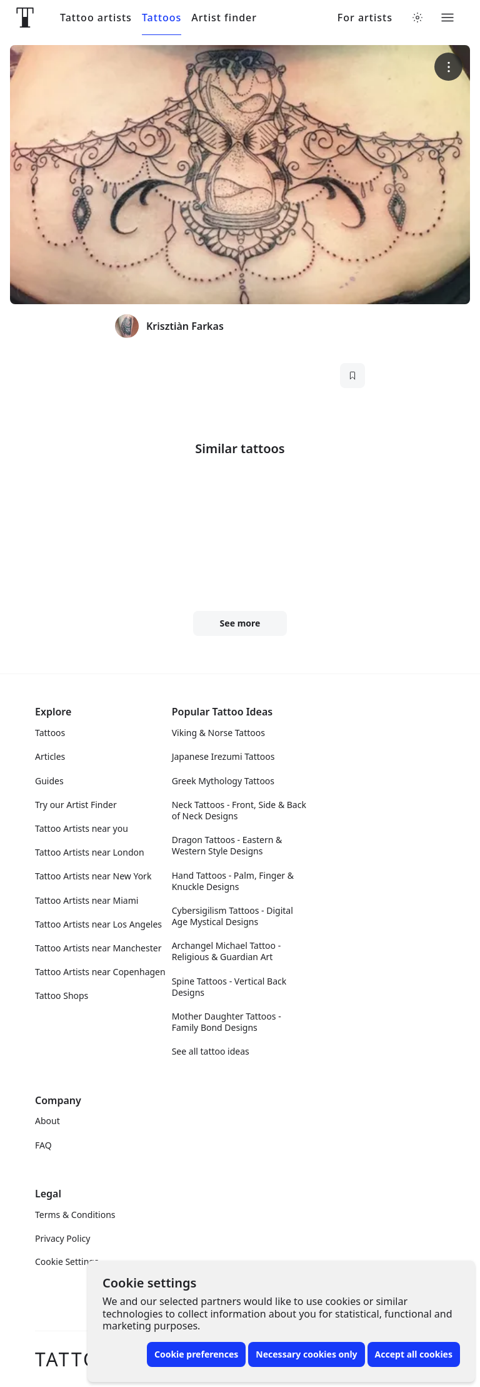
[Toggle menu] (447, 17)
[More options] (448, 67)
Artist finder (224, 17)
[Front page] (25, 17)
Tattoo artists (96, 17)
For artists (365, 17)
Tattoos (161, 17)
